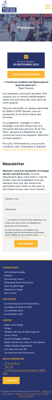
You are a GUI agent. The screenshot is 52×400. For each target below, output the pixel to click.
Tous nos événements (26, 74)
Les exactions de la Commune (19, 352)
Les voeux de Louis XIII (15, 349)
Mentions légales (26, 396)
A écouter (9, 299)
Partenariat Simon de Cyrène (18, 282)
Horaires (12, 380)
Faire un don (10, 293)
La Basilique (10, 267)
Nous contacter (13, 358)
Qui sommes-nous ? (14, 279)
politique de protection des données (25, 236)
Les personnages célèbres (17, 338)
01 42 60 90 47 (12, 363)
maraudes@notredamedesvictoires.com (25, 149)
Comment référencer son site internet (31, 393)
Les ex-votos (10, 335)
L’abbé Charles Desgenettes (18, 345)
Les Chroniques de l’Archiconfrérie (21, 303)
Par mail (9, 366)
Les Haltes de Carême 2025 (18, 307)
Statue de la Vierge (13, 324)
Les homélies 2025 (13, 314)
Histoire (8, 275)
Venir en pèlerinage (13, 286)
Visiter (7, 320)
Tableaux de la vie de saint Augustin (22, 331)
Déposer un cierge (13, 289)
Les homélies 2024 (13, 310)
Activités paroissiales (14, 272)
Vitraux (7, 328)
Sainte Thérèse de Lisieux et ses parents (24, 342)
